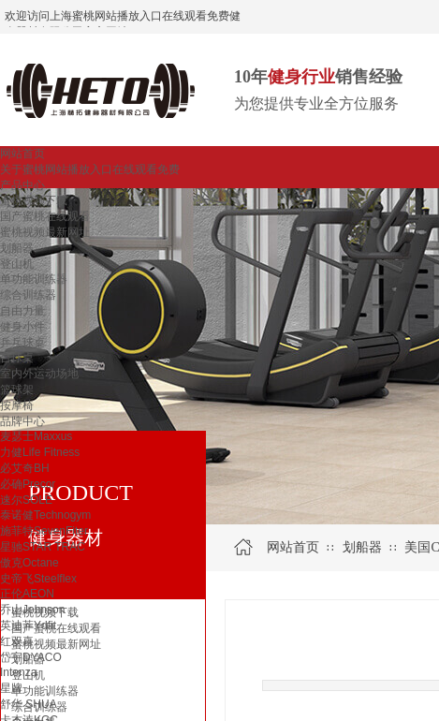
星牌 (11, 688)
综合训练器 (28, 295)
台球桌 (17, 357)
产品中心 (22, 185)
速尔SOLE (26, 500)
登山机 (17, 264)
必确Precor (27, 484)
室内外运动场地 (39, 373)
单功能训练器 (33, 279)
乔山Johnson (32, 609)
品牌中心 (22, 421)
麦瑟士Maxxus (36, 436)
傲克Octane (29, 562)
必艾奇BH (25, 468)
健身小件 (22, 326)
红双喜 (17, 641)
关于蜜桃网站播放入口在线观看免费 (90, 169)
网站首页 (22, 153)
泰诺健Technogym (45, 515)
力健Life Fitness (40, 452)
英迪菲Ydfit (28, 625)
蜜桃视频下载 (33, 200)
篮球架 (17, 389)
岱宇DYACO (31, 657)
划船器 (17, 248)
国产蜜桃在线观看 (45, 216)
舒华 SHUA (28, 704)
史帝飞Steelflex (38, 578)
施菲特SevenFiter (44, 530)
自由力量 (22, 310)
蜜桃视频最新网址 (45, 232)
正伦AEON (27, 593)
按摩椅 (17, 405)
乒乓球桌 (22, 342)
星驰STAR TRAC (42, 546)
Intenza (18, 672)
